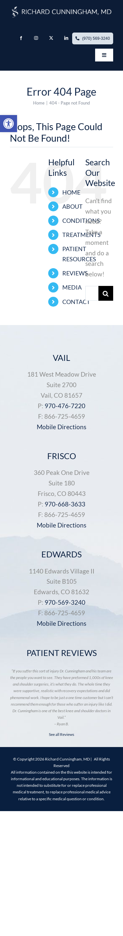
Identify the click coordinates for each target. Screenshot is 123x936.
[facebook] (21, 38)
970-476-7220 (65, 406)
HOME (71, 192)
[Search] (105, 293)
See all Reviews (61, 734)
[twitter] (51, 38)
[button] (8, 123)
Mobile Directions (61, 427)
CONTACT (76, 301)
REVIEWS (75, 273)
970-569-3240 (65, 602)
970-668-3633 (65, 504)
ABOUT (72, 206)
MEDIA (72, 287)
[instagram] (36, 38)
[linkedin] (66, 38)
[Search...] (91, 293)
